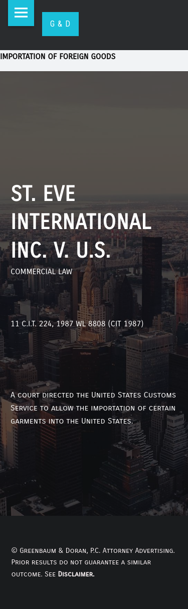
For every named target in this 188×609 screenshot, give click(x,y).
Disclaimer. (76, 574)
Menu (21, 13)
